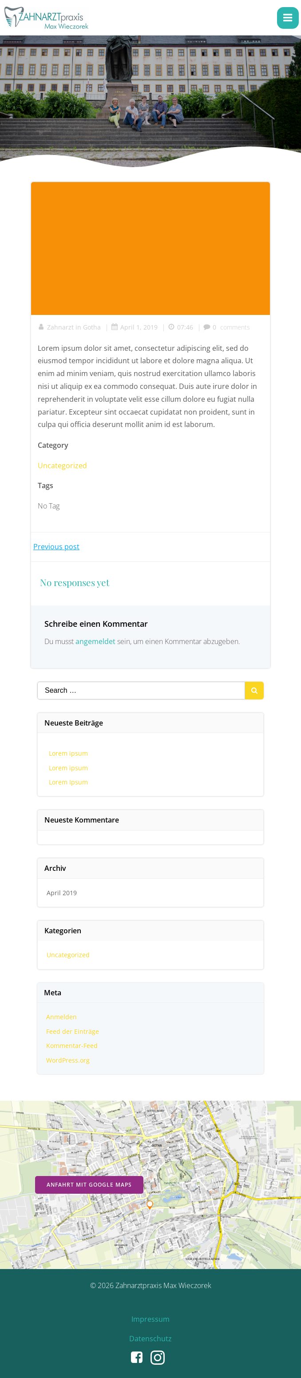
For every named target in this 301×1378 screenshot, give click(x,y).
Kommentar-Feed (72, 1045)
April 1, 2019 (134, 327)
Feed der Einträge (72, 1031)
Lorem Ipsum (68, 782)
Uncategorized (62, 465)
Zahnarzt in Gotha (69, 327)
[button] (140, 13)
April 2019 (62, 893)
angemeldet (95, 641)
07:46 (180, 327)
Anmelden (61, 1017)
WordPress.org (68, 1060)
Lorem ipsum (68, 753)
